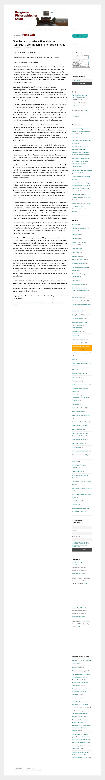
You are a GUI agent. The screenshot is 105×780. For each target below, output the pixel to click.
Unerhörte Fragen (80, 36)
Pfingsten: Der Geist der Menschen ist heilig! (80, 96)
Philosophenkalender (78, 429)
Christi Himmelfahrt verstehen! (78, 564)
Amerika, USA (76, 234)
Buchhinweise (76, 256)
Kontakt (65, 30)
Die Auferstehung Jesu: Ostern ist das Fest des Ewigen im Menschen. (81, 691)
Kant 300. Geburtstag (78, 373)
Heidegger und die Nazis (79, 339)
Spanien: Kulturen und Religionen (81, 455)
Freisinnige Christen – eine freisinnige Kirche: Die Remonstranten (79, 325)
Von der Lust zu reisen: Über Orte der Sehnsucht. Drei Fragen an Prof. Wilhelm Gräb (39, 43)
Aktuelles (51, 30)
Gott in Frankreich (77, 331)
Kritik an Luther (76, 381)
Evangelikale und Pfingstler (80, 315)
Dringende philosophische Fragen (81, 304)
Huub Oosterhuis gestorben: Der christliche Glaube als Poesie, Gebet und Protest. (81, 713)
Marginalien (75, 404)
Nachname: (75, 530)
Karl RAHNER (76, 377)
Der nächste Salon (77, 297)
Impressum (73, 30)
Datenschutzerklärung (78, 671)
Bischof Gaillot (76, 252)
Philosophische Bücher (78, 259)
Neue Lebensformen (78, 411)
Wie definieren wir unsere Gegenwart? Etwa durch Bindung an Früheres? (81, 140)
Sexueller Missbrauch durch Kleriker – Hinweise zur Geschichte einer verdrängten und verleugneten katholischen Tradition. (81, 725)
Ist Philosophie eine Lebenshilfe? (81, 353)
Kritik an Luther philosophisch (80, 385)
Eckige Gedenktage (78, 311)
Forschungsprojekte (77, 318)
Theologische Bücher (78, 263)
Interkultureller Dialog (78, 343)
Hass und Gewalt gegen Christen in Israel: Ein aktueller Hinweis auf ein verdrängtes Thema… (81, 131)
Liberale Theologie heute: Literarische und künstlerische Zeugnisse (80, 397)
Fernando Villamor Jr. (34, 770)
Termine (74, 461)
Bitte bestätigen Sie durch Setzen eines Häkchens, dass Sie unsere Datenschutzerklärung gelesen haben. (81, 544)
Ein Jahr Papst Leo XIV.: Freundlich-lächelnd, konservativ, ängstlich (81, 197)
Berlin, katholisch (77, 248)
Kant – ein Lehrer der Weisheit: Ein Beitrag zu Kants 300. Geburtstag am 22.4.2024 (81, 755)
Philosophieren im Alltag (79, 439)
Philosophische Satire (78, 443)
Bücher (58, 30)
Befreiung (75, 238)
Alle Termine (75, 116)
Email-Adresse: (76, 536)
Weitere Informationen (78, 106)
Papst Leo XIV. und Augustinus (81, 415)
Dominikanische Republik (79, 301)
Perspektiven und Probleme (80, 425)
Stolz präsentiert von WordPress (24, 768)
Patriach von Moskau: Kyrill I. (80, 422)
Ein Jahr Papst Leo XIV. (79, 608)
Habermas (75, 335)
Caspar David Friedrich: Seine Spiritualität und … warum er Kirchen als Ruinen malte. (80, 704)
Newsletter (42, 30)
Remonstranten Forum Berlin (80, 451)
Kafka (73, 359)
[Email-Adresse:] (82, 80)
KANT (74, 369)
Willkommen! (32, 30)
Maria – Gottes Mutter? (79, 408)
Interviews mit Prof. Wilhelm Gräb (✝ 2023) (45, 303)
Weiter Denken (76, 501)
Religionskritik (76, 447)
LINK (86, 110)
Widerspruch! (76, 505)
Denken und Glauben (78, 284)
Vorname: (74, 525)
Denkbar (28, 303)
